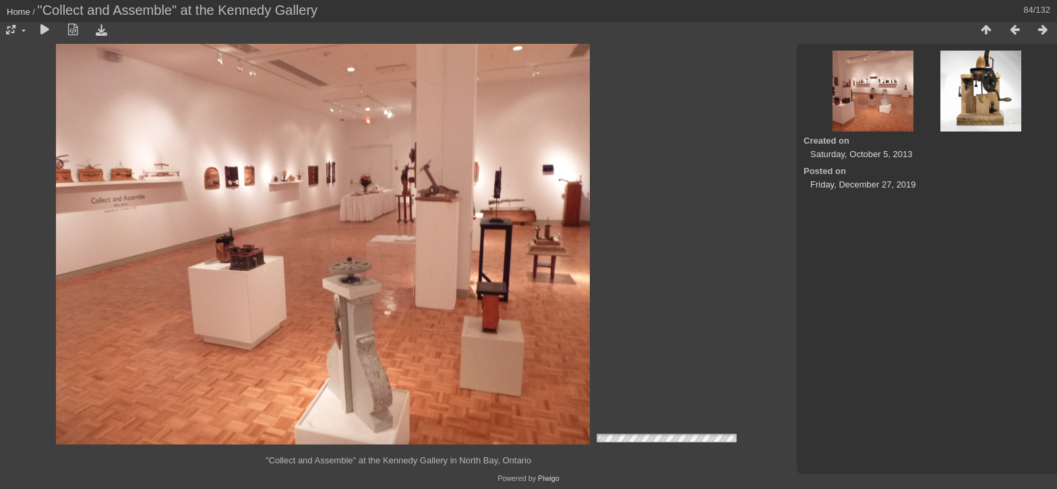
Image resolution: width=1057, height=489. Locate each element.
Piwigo (549, 478)
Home (18, 12)
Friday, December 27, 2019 (863, 184)
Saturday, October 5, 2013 (861, 154)
